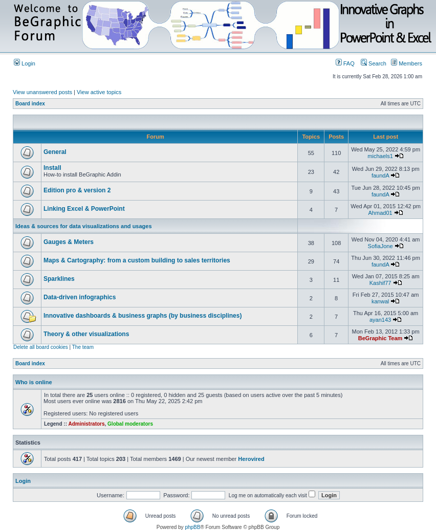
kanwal (380, 301)
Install (52, 167)
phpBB (192, 527)
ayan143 (380, 320)
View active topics (99, 92)
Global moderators (130, 424)
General (55, 152)
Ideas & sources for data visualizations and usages (83, 226)
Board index (30, 103)
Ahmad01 (380, 213)
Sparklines (59, 278)
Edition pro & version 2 (77, 190)
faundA (380, 175)
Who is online (33, 382)
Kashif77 (380, 283)
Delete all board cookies (40, 347)
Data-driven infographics (79, 297)
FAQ (345, 63)
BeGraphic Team (380, 338)
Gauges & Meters (68, 242)
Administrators (86, 424)
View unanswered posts (42, 92)
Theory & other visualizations (86, 334)
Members (406, 63)
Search (373, 63)
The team (83, 347)
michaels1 (380, 156)
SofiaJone (380, 246)
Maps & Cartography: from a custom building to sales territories (136, 260)
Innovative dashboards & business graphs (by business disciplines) (142, 315)
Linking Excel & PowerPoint (84, 208)
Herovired (251, 459)
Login (24, 63)
